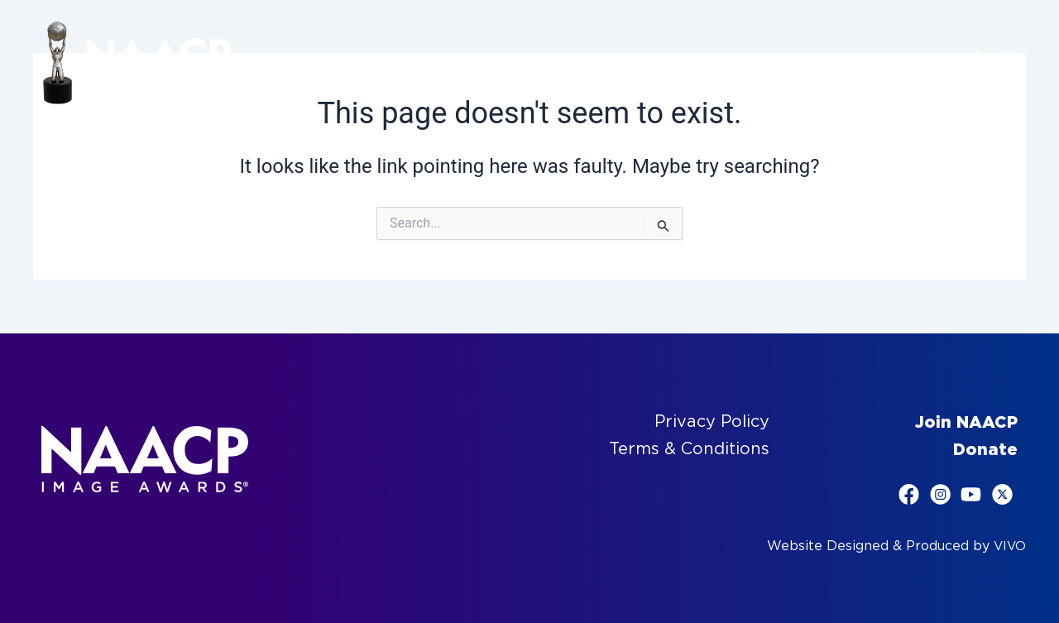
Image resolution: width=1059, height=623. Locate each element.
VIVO (1009, 546)
